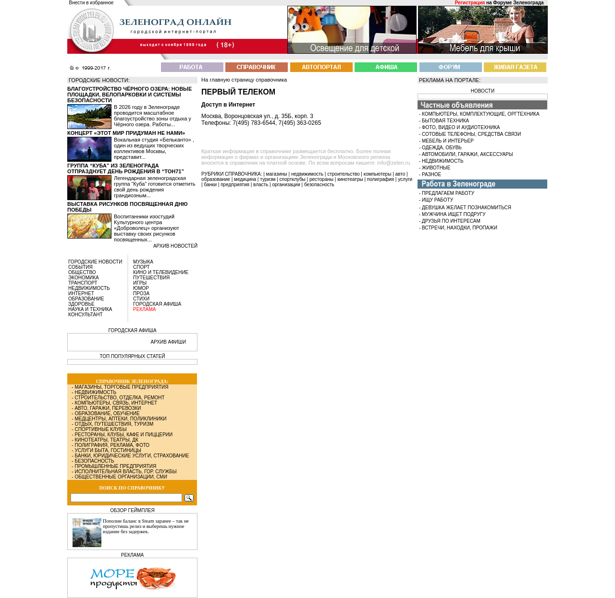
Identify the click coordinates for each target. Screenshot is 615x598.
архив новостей (175, 246)
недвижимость (307, 174)
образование (215, 179)
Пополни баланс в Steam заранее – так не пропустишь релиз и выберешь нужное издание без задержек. (146, 526)
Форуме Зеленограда (518, 2)
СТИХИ (141, 298)
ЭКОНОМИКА (83, 277)
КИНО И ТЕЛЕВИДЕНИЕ (160, 272)
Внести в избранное (91, 2)
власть (260, 184)
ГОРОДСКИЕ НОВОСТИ (95, 261)
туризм (267, 179)
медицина (245, 179)
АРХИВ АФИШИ (168, 342)
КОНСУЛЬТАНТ (85, 314)
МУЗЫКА (143, 261)
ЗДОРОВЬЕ (81, 304)
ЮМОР (141, 288)
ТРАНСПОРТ (83, 283)
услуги (405, 179)
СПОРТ (141, 267)
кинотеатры (350, 179)
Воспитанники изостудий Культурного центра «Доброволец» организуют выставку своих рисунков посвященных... (146, 228)
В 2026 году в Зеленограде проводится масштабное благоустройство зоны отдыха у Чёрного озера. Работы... (152, 115)
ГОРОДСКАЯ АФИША (157, 304)
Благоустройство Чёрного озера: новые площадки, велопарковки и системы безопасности (129, 94)
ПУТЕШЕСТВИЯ (151, 277)
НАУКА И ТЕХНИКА (90, 309)
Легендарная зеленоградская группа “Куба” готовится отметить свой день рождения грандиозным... (154, 186)
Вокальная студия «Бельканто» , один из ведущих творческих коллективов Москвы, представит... (154, 148)
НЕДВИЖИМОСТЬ (89, 288)
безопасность (319, 184)
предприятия (235, 184)
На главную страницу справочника (244, 80)
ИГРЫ (140, 283)
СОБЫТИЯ (80, 267)
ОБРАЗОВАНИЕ (86, 298)
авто (400, 174)
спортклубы (293, 179)
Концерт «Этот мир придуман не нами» (126, 133)
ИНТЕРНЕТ (81, 293)
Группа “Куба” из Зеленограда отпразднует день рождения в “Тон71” (125, 168)
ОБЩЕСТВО (82, 272)
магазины (276, 174)
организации (286, 184)
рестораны (321, 179)
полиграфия (380, 179)
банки (210, 184)
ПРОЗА (141, 293)
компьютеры (378, 174)
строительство (343, 174)
